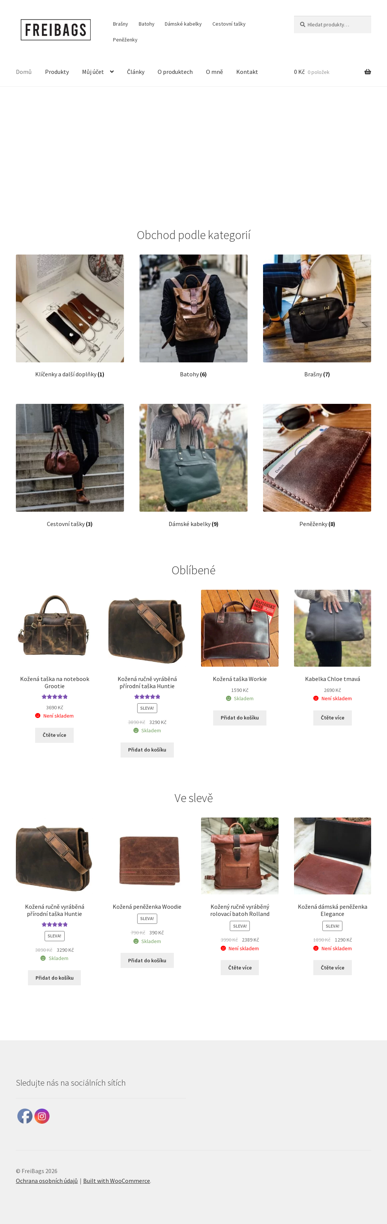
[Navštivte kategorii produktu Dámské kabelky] (193, 466)
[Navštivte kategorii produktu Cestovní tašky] (70, 466)
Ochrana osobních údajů (47, 1180)
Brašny (120, 23)
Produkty (57, 71)
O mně (214, 71)
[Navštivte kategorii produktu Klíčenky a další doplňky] (70, 316)
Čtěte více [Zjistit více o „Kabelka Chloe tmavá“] (332, 717)
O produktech (175, 71)
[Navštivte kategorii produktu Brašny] (317, 316)
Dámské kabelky (183, 23)
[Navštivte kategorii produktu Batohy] (193, 316)
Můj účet (93, 71)
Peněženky (125, 39)
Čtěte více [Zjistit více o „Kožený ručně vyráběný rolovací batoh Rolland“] (240, 967)
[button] (12, 151)
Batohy (147, 23)
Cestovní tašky (229, 23)
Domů (24, 71)
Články (135, 71)
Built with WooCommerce (116, 1180)
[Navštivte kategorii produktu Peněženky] (317, 466)
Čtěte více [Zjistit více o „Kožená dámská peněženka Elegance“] (332, 967)
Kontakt (247, 71)
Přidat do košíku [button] (147, 749)
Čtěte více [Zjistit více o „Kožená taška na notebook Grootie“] (54, 735)
